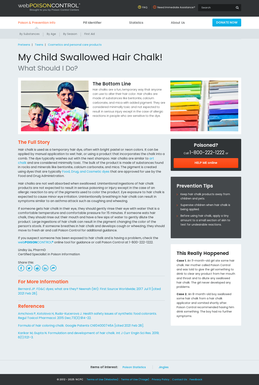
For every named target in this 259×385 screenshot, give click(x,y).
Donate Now (226, 22)
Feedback (194, 379)
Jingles (163, 367)
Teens (38, 45)
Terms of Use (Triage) (135, 379)
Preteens (24, 45)
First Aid (90, 34)
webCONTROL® (35, 242)
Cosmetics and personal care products (73, 45)
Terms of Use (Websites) (102, 379)
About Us (178, 22)
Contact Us (178, 379)
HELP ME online (205, 162)
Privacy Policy (160, 379)
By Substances (30, 34)
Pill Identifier (92, 22)
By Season (70, 34)
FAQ (145, 7)
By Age (51, 34)
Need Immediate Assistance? (176, 7)
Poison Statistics (134, 367)
